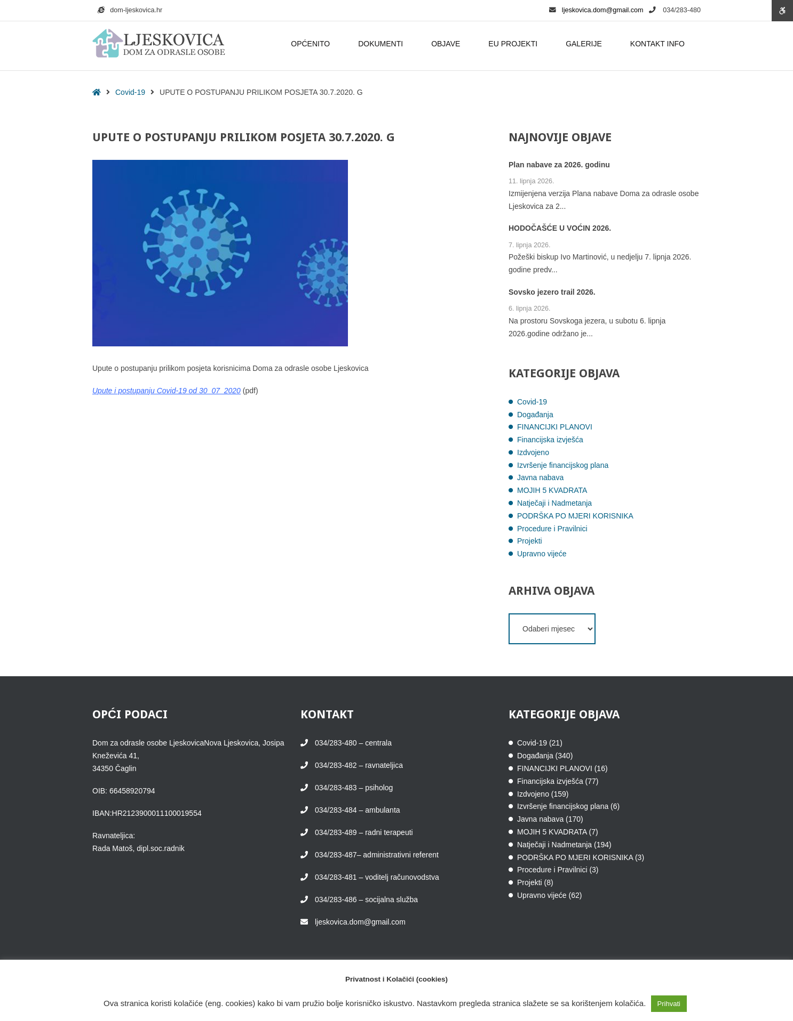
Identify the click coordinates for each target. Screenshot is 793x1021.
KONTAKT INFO (659, 43)
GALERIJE (585, 43)
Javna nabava (540, 477)
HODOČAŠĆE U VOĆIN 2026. (560, 228)
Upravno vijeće (542, 553)
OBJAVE (447, 43)
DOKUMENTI (382, 43)
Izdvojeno (533, 452)
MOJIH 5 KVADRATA (552, 490)
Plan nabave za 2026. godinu (559, 164)
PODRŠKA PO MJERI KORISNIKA (575, 516)
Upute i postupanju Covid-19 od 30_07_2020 (166, 390)
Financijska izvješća (550, 439)
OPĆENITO (312, 43)
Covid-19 (130, 92)
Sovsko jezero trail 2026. (552, 292)
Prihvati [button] (668, 1004)
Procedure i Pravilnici (552, 528)
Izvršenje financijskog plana (562, 465)
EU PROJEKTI (514, 43)
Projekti (529, 541)
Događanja (535, 414)
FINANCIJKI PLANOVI (554, 427)
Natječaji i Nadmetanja (554, 503)
